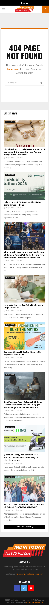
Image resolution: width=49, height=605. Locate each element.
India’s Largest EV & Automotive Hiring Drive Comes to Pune (22, 203)
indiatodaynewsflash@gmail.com (29, 574)
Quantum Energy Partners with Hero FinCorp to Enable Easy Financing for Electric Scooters (21, 457)
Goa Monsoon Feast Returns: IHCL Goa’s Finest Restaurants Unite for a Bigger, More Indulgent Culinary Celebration (23, 404)
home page (13, 69)
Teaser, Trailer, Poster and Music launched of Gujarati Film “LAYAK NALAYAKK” (24, 506)
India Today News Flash (34, 602)
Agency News (10, 122)
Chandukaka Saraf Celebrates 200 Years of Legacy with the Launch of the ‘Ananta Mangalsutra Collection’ (24, 152)
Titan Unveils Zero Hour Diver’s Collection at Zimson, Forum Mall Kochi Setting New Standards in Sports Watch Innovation (24, 255)
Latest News (10, 113)
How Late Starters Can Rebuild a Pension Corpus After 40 (23, 306)
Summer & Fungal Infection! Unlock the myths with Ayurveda (22, 353)
